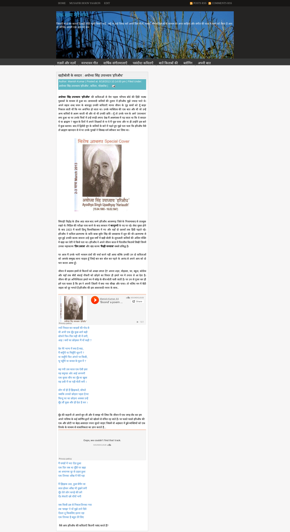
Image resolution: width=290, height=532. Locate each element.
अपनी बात (204, 63)
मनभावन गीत (89, 63)
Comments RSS (222, 3)
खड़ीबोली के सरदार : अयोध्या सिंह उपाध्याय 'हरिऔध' (90, 75)
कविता (93, 85)
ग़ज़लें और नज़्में (66, 63)
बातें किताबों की (168, 63)
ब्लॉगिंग (187, 63)
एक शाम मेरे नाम (72, 15)
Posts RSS (199, 3)
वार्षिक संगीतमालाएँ (115, 63)
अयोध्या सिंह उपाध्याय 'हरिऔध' (74, 85)
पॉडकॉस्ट (102, 85)
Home (62, 3)
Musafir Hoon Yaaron (84, 3)
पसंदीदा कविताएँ (143, 63)
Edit (107, 3)
